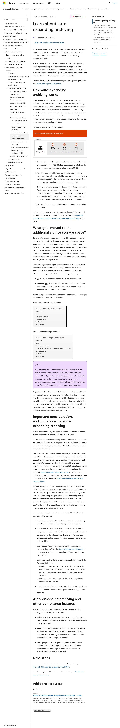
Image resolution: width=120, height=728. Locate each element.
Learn (35, 16)
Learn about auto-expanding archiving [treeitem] (18, 137)
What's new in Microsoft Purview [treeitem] (15, 30)
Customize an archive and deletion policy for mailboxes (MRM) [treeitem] (20, 150)
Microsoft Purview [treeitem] (10, 24)
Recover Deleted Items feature (70, 549)
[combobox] (15, 19)
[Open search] (109, 3)
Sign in (115, 3)
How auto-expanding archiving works (104, 22)
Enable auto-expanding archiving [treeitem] (19, 143)
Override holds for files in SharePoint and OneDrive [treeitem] (18, 119)
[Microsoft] (4, 3)
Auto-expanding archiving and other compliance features (103, 38)
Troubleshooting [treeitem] (9, 172)
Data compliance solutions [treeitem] (15, 55)
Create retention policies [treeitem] (18, 103)
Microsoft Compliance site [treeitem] (13, 175)
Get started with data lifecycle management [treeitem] (17, 98)
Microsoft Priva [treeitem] (9, 178)
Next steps (96, 42)
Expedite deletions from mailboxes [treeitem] (17, 113)
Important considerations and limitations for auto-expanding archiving (103, 32)
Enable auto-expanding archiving (48, 84)
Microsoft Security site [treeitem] (12, 184)
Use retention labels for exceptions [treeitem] (17, 107)
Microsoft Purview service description (49, 42)
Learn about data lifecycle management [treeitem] (18, 92)
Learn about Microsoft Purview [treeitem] (14, 27)
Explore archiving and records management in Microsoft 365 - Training (57, 695)
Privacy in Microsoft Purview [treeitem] (14, 193)
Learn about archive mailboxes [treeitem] (18, 128)
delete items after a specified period (54, 472)
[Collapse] (27, 15)
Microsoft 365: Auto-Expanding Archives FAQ (50, 667)
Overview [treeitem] (11, 73)
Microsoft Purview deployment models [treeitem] (14, 189)
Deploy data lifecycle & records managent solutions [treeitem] (18, 77)
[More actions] (85, 16)
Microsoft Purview (47, 16)
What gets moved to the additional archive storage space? (104, 26)
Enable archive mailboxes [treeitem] (19, 133)
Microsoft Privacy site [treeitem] (11, 181)
